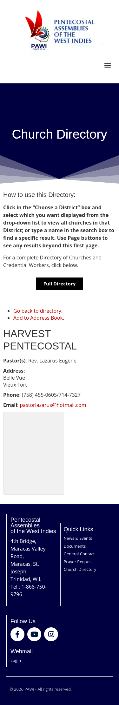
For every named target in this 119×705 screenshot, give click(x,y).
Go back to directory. (38, 310)
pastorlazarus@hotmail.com (53, 404)
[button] (107, 65)
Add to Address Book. (38, 317)
